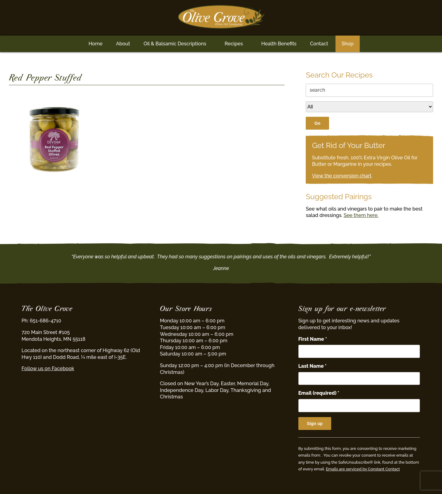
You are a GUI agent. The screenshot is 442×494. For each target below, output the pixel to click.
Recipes (234, 44)
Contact (319, 44)
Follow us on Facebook (47, 368)
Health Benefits (279, 44)
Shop (348, 44)
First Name (312, 339)
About (123, 44)
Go (317, 123)
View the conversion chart (341, 176)
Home (95, 44)
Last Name (312, 366)
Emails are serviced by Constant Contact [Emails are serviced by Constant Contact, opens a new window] (363, 469)
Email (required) (318, 393)
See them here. (361, 215)
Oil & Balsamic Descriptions (175, 44)
